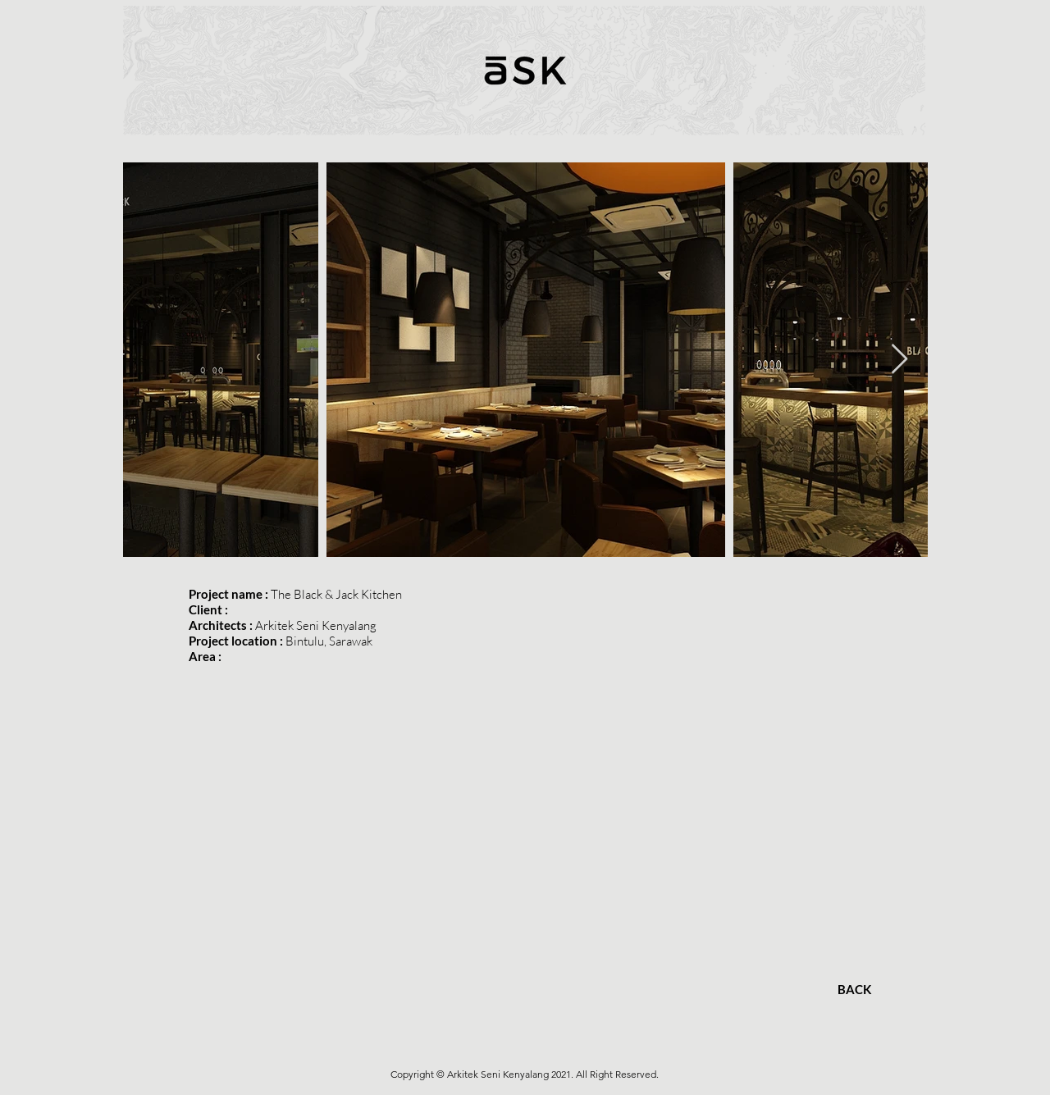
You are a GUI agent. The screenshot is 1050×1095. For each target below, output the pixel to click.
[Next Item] (899, 360)
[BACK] (854, 989)
